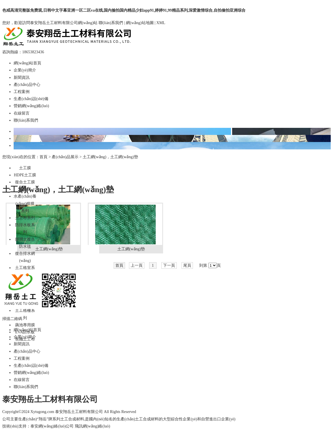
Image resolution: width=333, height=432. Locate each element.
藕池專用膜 (25, 325)
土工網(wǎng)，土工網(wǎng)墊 (110, 157)
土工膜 (25, 168)
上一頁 (137, 265)
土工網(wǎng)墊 (49, 249)
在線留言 (22, 113)
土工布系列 (25, 218)
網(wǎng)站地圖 (139, 23)
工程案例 (22, 92)
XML (160, 23)
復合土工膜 (25, 182)
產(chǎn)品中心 (27, 84)
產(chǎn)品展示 (65, 157)
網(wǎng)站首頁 (27, 63)
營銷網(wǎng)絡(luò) (31, 106)
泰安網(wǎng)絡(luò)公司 (52, 426)
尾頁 (187, 265)
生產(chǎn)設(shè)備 (31, 99)
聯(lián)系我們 (111, 23)
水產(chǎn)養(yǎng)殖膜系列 (25, 203)
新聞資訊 (22, 77)
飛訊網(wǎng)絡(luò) (92, 426)
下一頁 (169, 265)
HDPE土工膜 (25, 175)
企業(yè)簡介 (25, 70)
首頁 (43, 157)
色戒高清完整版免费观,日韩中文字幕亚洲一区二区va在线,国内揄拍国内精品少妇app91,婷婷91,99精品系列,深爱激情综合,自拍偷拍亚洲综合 (123, 10)
